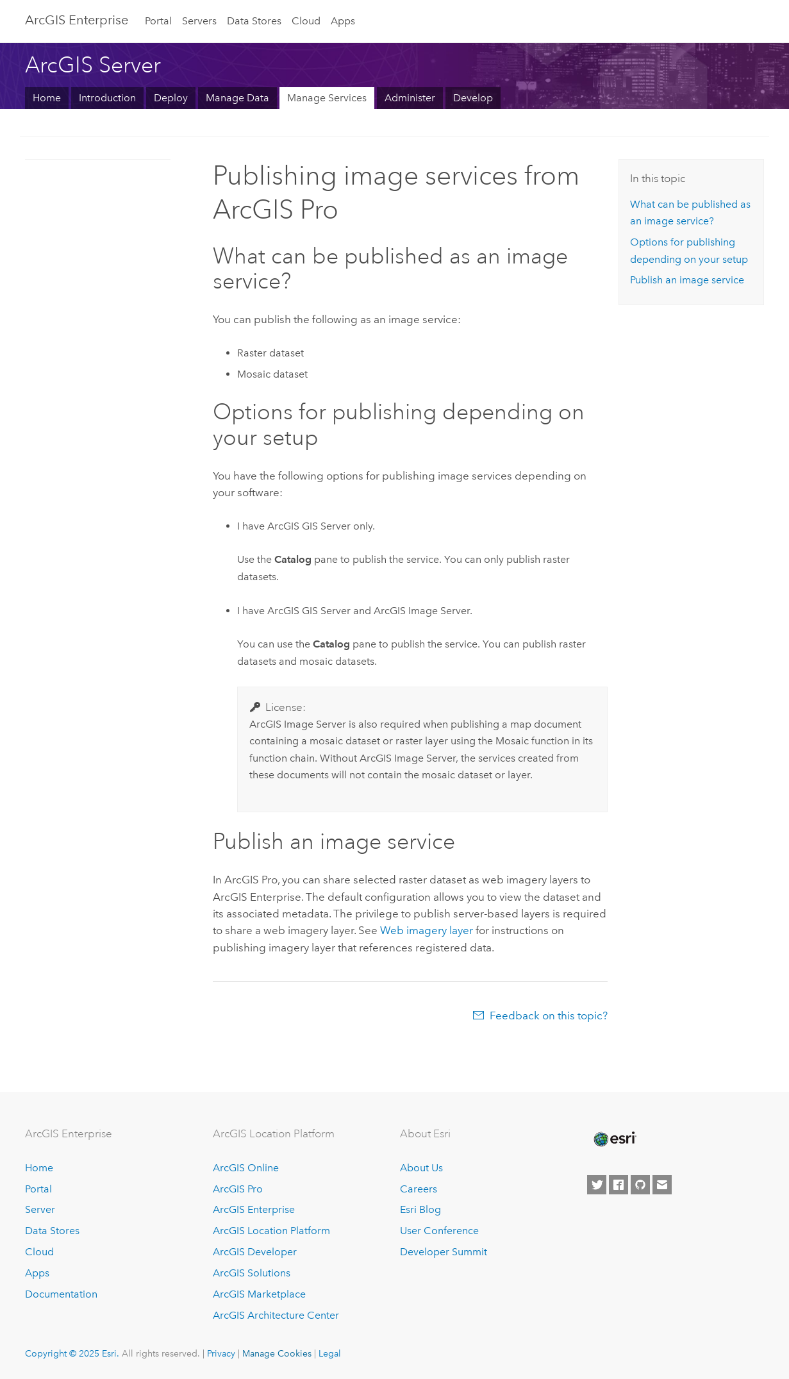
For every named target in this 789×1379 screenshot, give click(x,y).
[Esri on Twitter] (596, 1184)
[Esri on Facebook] (618, 1184)
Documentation (61, 1294)
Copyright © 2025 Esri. (72, 1353)
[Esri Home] (614, 1139)
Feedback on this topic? (549, 1015)
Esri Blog (420, 1209)
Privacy (221, 1353)
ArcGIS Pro (238, 1189)
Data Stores (254, 21)
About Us (421, 1168)
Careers (418, 1189)
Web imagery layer (426, 930)
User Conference (439, 1230)
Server (40, 1209)
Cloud (306, 21)
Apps (343, 21)
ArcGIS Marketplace (259, 1294)
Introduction (107, 98)
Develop (473, 98)
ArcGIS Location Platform (271, 1230)
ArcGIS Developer (255, 1252)
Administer (410, 98)
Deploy (171, 98)
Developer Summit (443, 1252)
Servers (199, 21)
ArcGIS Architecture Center (276, 1315)
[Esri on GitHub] (640, 1184)
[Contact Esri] (662, 1184)
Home (47, 98)
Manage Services (327, 98)
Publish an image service (687, 280)
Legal (330, 1353)
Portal (158, 21)
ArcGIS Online (246, 1168)
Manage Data (237, 98)
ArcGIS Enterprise (76, 20)
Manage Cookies (276, 1353)
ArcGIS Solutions (251, 1273)
